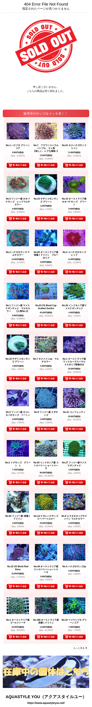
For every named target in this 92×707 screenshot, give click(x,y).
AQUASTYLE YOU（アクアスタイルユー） (46, 696)
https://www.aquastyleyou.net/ (46, 702)
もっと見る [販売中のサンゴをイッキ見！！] (80, 648)
